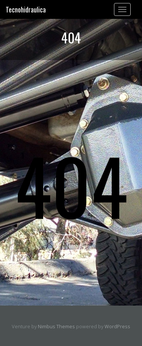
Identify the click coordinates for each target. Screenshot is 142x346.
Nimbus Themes (56, 326)
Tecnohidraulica (26, 9)
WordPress (117, 326)
